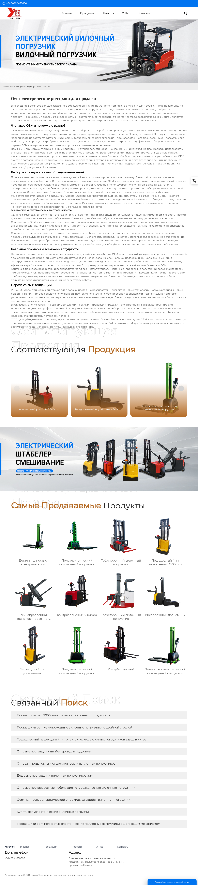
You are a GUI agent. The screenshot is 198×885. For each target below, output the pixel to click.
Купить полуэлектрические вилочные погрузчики (55, 812)
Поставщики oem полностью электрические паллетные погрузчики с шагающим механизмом (88, 824)
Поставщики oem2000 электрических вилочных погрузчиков (63, 715)
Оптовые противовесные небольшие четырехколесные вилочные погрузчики (76, 787)
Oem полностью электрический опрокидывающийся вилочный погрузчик (73, 799)
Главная (5, 86)
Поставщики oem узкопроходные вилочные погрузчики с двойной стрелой (74, 727)
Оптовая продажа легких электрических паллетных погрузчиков (66, 763)
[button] (181, 388)
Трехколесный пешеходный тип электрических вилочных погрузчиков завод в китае (81, 739)
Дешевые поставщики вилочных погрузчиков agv (55, 775)
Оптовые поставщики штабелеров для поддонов (54, 751)
